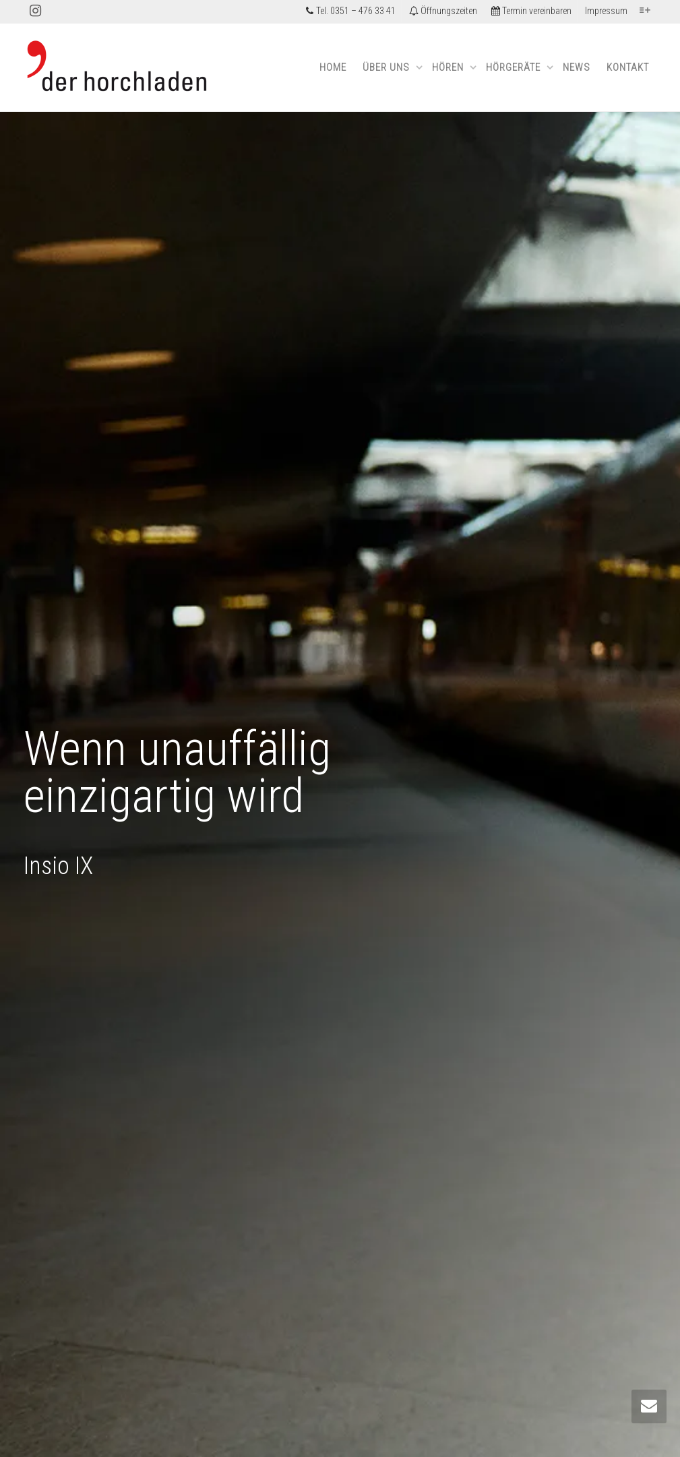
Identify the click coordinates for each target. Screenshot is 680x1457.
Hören (449, 67)
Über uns (387, 67)
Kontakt (628, 67)
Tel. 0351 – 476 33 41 (350, 10)
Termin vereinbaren (531, 10)
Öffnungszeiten (443, 10)
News (576, 67)
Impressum (606, 10)
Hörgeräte (514, 67)
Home (332, 67)
